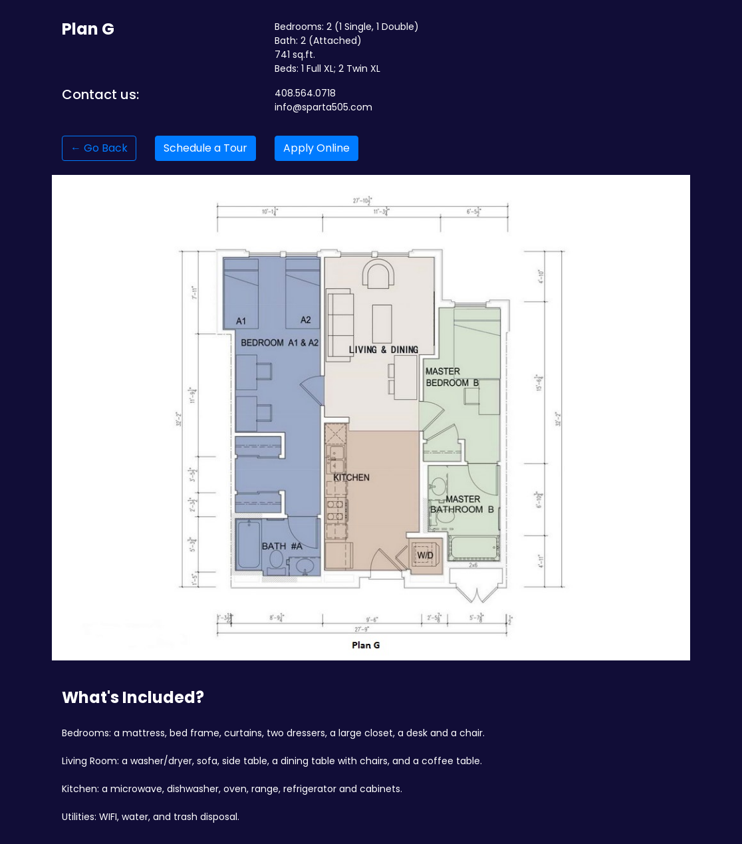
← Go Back (99, 148)
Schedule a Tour (205, 148)
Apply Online (316, 148)
